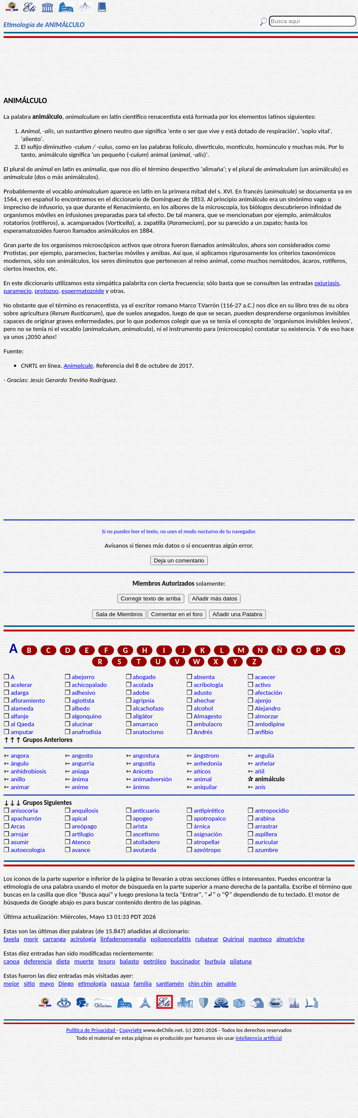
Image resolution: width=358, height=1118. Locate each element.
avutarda (144, 850)
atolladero (146, 842)
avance (81, 850)
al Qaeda (22, 724)
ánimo (141, 787)
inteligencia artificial (259, 1038)
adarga (19, 693)
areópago (84, 826)
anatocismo (148, 732)
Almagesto (208, 716)
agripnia (143, 700)
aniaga (80, 771)
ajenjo (263, 700)
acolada (143, 685)
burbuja (215, 961)
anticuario (146, 810)
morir (31, 939)
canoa (11, 961)
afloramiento (27, 700)
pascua (120, 983)
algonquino (86, 716)
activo (263, 685)
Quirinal (233, 939)
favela (11, 939)
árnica (202, 826)
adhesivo (83, 693)
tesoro (106, 961)
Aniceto (143, 771)
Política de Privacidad (91, 1030)
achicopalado (89, 685)
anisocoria (24, 810)
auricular (267, 842)
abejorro (83, 677)
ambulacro (208, 724)
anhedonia (208, 763)
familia (142, 983)
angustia (144, 763)
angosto (82, 755)
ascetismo (146, 834)
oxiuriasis (326, 283)
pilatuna (241, 961)
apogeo (142, 818)
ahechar (204, 700)
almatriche (290, 939)
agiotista (83, 700)
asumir (19, 842)
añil (260, 771)
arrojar (19, 834)
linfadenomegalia (123, 939)
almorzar (267, 716)
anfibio (264, 732)
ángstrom (206, 755)
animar (19, 787)
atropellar (207, 842)
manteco (260, 939)
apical (79, 818)
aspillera (266, 834)
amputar (21, 732)
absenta (204, 677)
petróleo (155, 961)
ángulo (19, 763)
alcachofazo (148, 708)
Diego (66, 983)
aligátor (143, 716)
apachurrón (25, 818)
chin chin (200, 983)
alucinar (82, 724)
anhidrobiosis (28, 771)
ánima (80, 779)
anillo (17, 779)
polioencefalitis (171, 939)
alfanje (19, 716)
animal (203, 779)
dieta (63, 961)
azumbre (266, 850)
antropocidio (272, 810)
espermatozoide (83, 291)
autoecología (27, 850)
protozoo (46, 291)
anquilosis (85, 810)
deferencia (38, 961)
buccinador (185, 961)
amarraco (145, 724)
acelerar (21, 685)
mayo (46, 983)
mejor (11, 983)
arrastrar (266, 826)
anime (80, 787)
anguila (264, 755)
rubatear (206, 939)
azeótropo (207, 850)
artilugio (83, 834)
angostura (146, 755)
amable (226, 983)
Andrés (203, 732)
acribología (208, 685)
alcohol (203, 708)
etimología (92, 983)
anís (260, 787)
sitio (29, 983)
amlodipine (270, 724)
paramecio (17, 291)
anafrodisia (86, 732)
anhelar (265, 763)
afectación (268, 693)
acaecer (265, 677)
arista (140, 826)
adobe (141, 693)
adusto (203, 693)
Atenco (81, 842)
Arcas (17, 826)
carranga (54, 939)
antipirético (209, 810)
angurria (83, 763)
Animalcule (78, 365)
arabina (265, 818)
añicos (202, 771)
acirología (83, 939)
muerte (84, 961)
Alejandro (268, 708)
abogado (144, 677)
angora (19, 755)
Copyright (131, 1030)
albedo (81, 708)
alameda (21, 708)
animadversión (152, 779)
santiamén (170, 983)
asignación (208, 834)
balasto (129, 961)
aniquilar (205, 787)
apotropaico (210, 818)
